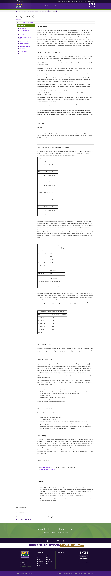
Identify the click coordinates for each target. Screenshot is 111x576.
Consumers (49, 561)
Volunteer (59, 573)
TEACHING (74, 1)
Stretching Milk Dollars (25, 46)
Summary (22, 53)
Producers (40, 561)
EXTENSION (67, 1)
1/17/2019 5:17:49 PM (21, 507)
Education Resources (34, 11)
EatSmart (42, 11)
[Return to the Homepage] (16, 11)
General (31, 22)
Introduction (23, 28)
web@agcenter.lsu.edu (26, 566)
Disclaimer (81, 573)
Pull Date (22, 34)
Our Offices (75, 6)
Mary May (18, 19)
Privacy (76, 573)
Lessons (46, 11)
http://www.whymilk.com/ (46, 467)
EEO (85, 573)
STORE (80, 1)
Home (39, 555)
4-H (38, 565)
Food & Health (25, 11)
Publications (48, 6)
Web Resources (23, 51)
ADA (92, 573)
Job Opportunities (66, 573)
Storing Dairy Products (25, 41)
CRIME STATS (91, 1)
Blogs (72, 573)
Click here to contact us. (24, 519)
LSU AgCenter (22, 22)
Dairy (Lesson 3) (52, 11)
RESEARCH (60, 1)
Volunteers (49, 563)
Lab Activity (22, 48)
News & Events (59, 6)
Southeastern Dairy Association (47, 469)
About (68, 6)
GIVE (85, 1)
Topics (33, 6)
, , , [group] (25, 22)
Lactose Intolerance (24, 43)
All (26, 22)
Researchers (40, 563)
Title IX (88, 573)
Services (40, 6)
